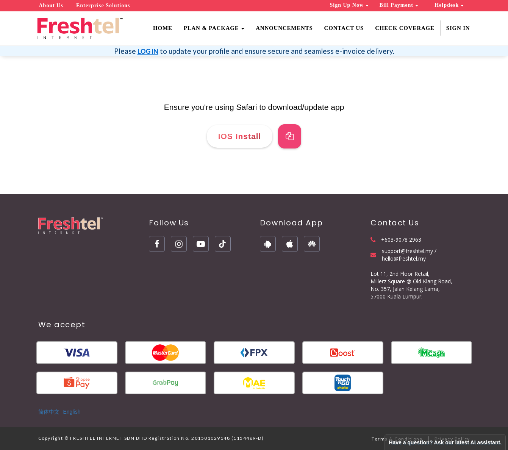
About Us (51, 5)
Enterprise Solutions (103, 5)
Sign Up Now (349, 5)
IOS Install (239, 136)
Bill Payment (399, 5)
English (72, 412)
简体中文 (48, 412)
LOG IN (148, 51)
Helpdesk (449, 5)
